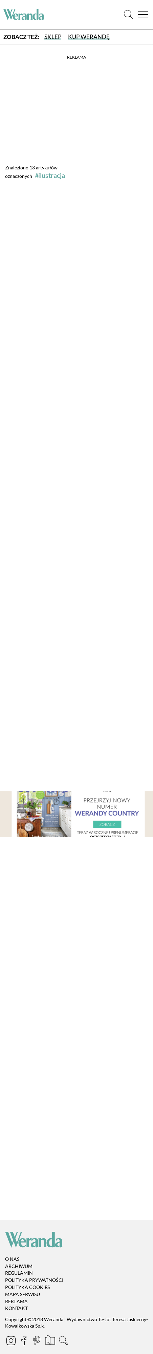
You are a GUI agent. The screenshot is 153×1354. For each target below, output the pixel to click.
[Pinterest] (37, 1341)
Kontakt (16, 1308)
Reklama (16, 1301)
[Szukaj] (128, 15)
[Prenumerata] (51, 1341)
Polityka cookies (27, 1287)
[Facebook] (24, 1341)
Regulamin (19, 1273)
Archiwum (18, 1266)
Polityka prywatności (34, 1280)
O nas (12, 1259)
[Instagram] (11, 1341)
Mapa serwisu (22, 1294)
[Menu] (143, 14)
